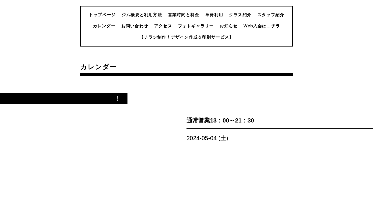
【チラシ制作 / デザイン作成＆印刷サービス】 (186, 37)
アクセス (163, 26)
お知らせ (229, 26)
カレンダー (104, 26)
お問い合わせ (134, 26)
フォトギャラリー (196, 26)
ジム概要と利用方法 (142, 14)
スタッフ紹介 (270, 14)
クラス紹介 (240, 14)
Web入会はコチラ (261, 26)
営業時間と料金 (183, 14)
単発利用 (214, 14)
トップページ (102, 14)
